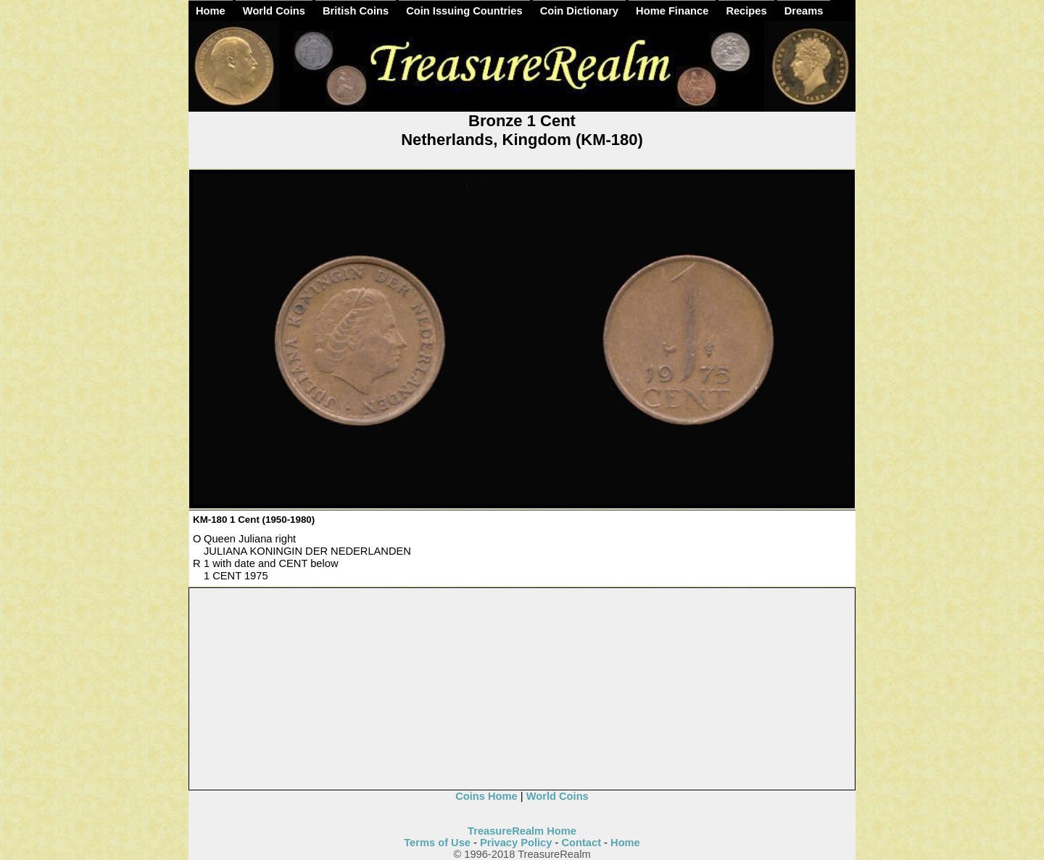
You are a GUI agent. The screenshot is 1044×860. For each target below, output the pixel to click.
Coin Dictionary (579, 11)
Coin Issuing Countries (464, 11)
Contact (581, 842)
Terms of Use (437, 842)
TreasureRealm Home (522, 831)
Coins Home (486, 796)
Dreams (804, 11)
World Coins (274, 11)
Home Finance (672, 11)
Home (210, 11)
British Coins (356, 11)
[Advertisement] (522, 689)
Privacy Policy (516, 842)
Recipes (746, 11)
